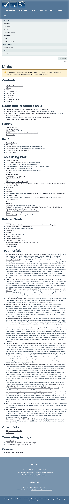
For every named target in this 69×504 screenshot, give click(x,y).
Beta (7, 180)
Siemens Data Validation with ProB (41, 302)
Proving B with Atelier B (13, 260)
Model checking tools (12, 244)
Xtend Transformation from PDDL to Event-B (19, 419)
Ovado (8, 213)
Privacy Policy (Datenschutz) (14, 452)
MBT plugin (9, 205)
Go (60, 58)
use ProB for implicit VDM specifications (39, 197)
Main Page (7, 23)
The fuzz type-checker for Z (14, 238)
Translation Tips (11, 441)
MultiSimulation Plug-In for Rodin (16, 176)
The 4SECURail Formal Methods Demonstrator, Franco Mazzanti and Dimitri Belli (30, 279)
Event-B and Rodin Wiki (13, 225)
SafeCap (8, 172)
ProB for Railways (11, 143)
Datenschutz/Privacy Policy (38, 475)
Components (10, 12)
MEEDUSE (9, 191)
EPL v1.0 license (36, 490)
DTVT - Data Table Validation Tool (16, 162)
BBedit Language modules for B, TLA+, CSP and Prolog (22, 242)
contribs (49, 72)
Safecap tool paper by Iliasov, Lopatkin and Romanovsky (22, 328)
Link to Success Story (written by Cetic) (17, 150)
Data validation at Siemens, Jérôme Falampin (19, 298)
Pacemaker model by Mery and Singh (16, 304)
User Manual (8, 26)
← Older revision (15, 74)
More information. (46, 490)
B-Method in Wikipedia (12, 129)
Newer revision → (39, 74)
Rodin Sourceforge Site (49, 225)
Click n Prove (10, 230)
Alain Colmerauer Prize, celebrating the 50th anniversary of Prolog (26, 254)
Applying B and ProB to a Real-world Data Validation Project (24, 409)
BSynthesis (9, 170)
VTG (7, 193)
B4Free (8, 228)
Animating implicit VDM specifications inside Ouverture (22, 211)
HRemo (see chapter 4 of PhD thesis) (17, 182)
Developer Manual (9, 32)
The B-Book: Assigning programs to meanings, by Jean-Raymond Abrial (27, 109)
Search (64, 58)
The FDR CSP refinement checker (16, 240)
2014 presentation (58, 193)
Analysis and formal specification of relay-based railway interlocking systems (29, 392)
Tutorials (6, 29)
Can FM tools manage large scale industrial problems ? (22, 133)
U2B (7, 234)
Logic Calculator (9, 41)
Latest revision (25, 74)
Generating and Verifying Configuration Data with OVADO (23, 403)
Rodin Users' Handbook (13, 115)
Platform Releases (26, 225)
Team (6, 18)
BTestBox (9, 203)
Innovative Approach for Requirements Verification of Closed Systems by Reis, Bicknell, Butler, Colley (36, 343)
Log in (6, 53)
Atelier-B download (43, 117)
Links (60, 12)
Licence (6, 38)
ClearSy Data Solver (12, 160)
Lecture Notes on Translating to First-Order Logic (21, 442)
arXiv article (13, 195)
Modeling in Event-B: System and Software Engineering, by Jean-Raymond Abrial (30, 113)
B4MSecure (9, 187)
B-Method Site (10, 131)
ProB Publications (11, 127)
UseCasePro (9, 207)
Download (42, 12)
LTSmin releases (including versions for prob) (19, 226)
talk (45, 72)
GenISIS (8, 189)
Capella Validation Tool (13, 178)
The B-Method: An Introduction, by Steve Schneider (21, 111)
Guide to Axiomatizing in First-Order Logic (18, 444)
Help (65, 61)
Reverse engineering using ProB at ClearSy (19, 318)
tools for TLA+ (14, 236)
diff (8, 74)
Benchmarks (7, 35)
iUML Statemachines (12, 174)
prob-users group (11, 152)
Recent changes (8, 47)
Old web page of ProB (12, 148)
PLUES (8, 168)
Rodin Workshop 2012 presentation (39, 193)
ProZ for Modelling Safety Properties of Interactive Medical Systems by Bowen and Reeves (33, 364)
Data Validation (10, 135)
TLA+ (7, 236)
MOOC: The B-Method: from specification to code (21, 119)
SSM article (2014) (12, 186)
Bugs (52, 12)
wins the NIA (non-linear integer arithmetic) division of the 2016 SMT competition (33, 388)
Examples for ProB (11, 146)
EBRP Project (10, 433)
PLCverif (8, 246)
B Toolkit (8, 232)
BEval (7, 201)
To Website (25, 475)
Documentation (27, 12)
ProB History (10, 144)
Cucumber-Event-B (11, 215)
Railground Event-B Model (14, 431)
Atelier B (8, 223)
